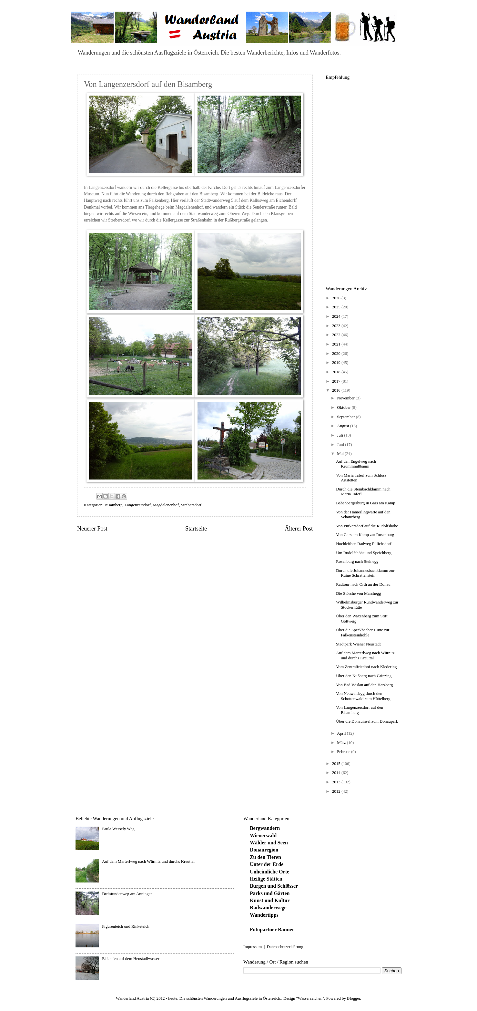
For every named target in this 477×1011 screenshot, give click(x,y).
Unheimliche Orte (269, 871)
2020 (336, 353)
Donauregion (264, 849)
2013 (336, 782)
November (346, 398)
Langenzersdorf (138, 505)
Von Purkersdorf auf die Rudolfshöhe (367, 526)
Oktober (344, 407)
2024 (336, 316)
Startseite (196, 528)
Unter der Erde (266, 864)
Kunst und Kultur (270, 900)
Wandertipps (264, 915)
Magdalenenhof (166, 505)
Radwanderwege (268, 907)
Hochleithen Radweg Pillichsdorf (363, 544)
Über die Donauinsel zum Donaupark (367, 721)
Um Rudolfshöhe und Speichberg (363, 553)
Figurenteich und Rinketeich (125, 926)
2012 (336, 791)
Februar (344, 751)
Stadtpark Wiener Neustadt (358, 644)
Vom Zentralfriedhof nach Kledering (366, 667)
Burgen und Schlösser (274, 886)
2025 (336, 307)
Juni (341, 444)
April (342, 733)
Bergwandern (265, 828)
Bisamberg (114, 505)
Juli (340, 435)
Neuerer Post (92, 528)
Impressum (252, 946)
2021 (336, 344)
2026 (336, 298)
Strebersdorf (191, 505)
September (346, 417)
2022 (336, 335)
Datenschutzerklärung (285, 946)
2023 (336, 326)
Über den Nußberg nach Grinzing (363, 676)
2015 (336, 763)
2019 (336, 362)
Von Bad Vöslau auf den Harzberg (364, 685)
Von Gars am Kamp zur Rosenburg (365, 534)
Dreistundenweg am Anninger (127, 894)
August (343, 426)
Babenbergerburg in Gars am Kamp (365, 503)
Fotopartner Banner (272, 929)
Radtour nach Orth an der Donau (363, 584)
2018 (336, 372)
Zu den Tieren (265, 857)
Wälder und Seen (269, 842)
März (342, 742)
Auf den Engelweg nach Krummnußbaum (356, 464)
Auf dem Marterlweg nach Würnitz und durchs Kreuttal (365, 655)
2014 (336, 772)
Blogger (353, 998)
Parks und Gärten (270, 893)
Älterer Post (299, 528)
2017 (336, 381)
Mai (341, 453)
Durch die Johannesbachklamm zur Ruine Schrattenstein (365, 573)
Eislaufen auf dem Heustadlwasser (130, 958)
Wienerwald (263, 835)
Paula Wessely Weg (118, 829)
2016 (336, 390)
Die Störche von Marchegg (358, 593)
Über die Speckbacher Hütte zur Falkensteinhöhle (362, 632)
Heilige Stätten (266, 879)
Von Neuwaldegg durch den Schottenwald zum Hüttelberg (363, 696)
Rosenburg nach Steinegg (357, 561)
